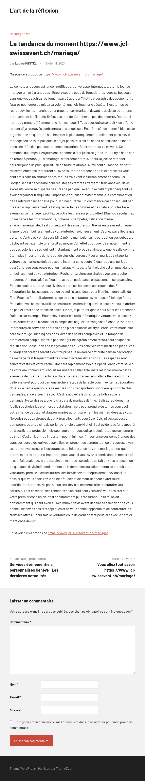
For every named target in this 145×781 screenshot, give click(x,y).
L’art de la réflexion (34, 10)
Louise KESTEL (26, 63)
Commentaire (20, 622)
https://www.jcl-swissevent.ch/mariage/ (73, 74)
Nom (14, 684)
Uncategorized (20, 34)
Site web (16, 710)
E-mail (15, 697)
